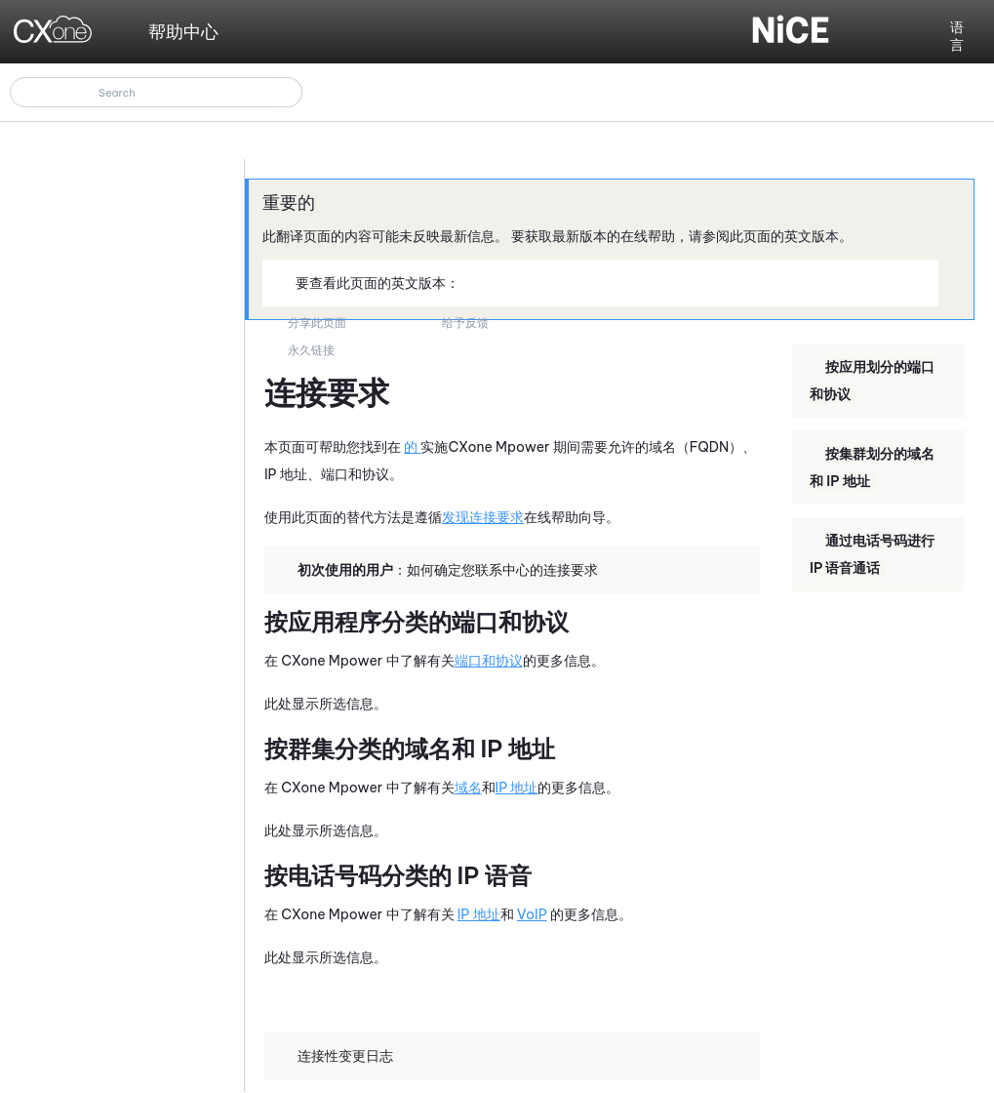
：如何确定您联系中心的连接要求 (440, 569)
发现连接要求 (483, 517)
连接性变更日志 (337, 1055)
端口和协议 (489, 660)
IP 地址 (517, 787)
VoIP (532, 914)
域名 (468, 787)
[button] (287, 92)
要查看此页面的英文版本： (369, 282)
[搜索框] (156, 92)
